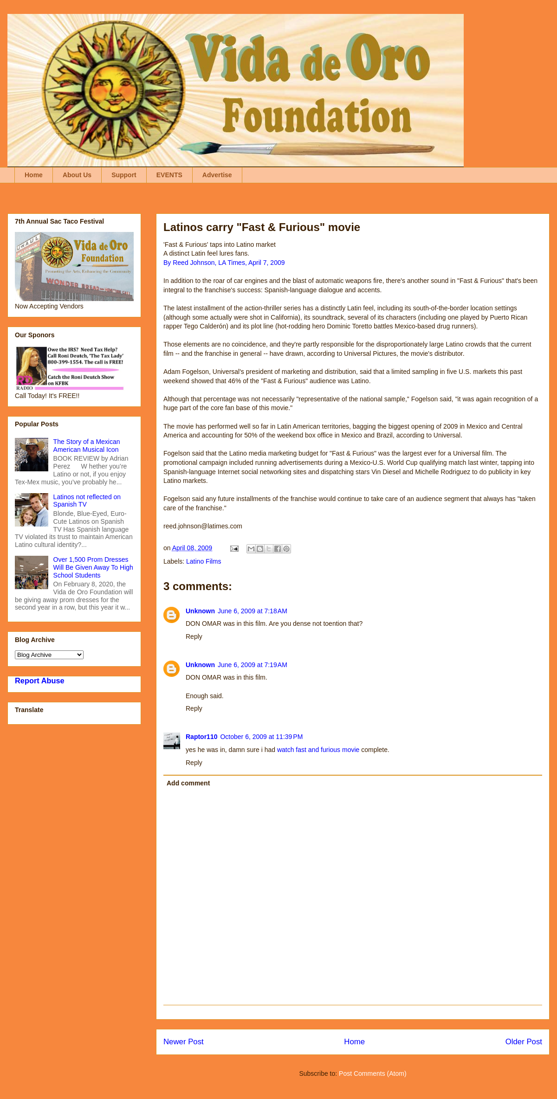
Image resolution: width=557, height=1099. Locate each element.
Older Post (523, 1041)
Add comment (188, 783)
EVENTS (169, 175)
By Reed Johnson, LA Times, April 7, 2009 (224, 262)
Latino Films (203, 561)
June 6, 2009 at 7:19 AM (252, 664)
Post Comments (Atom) (372, 1073)
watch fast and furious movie (317, 749)
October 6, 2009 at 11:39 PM (261, 736)
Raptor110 (201, 736)
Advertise (217, 175)
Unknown (200, 611)
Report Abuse (40, 680)
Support (123, 175)
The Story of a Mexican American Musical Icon (86, 445)
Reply (194, 636)
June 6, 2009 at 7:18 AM (252, 611)
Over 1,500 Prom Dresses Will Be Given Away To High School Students (93, 567)
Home (34, 175)
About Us (77, 175)
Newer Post (183, 1041)
